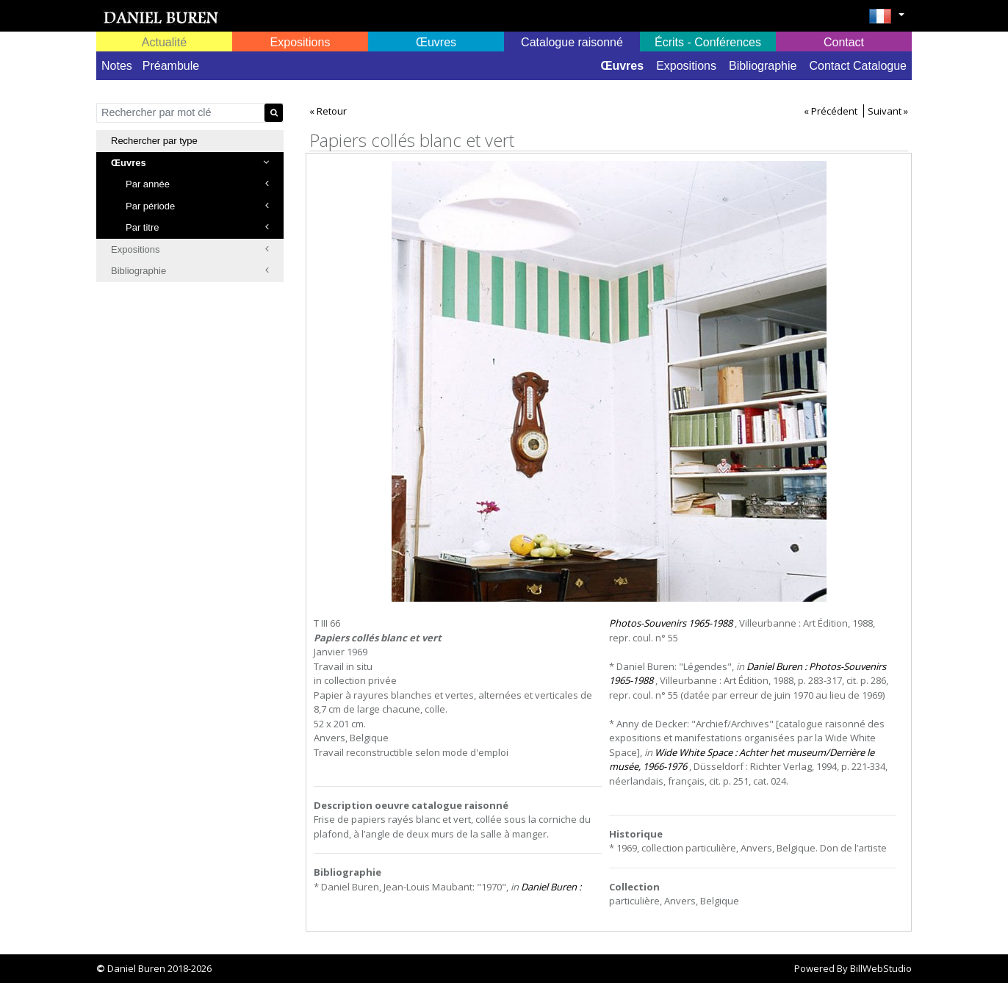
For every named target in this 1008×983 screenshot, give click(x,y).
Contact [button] (844, 42)
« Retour (328, 111)
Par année (197, 184)
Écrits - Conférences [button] (708, 42)
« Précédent (830, 111)
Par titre (197, 227)
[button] (886, 20)
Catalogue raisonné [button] (572, 42)
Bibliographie (763, 66)
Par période (197, 206)
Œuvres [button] (436, 42)
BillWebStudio (881, 968)
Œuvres (622, 66)
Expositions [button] (300, 42)
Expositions (686, 66)
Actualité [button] (164, 42)
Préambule (171, 66)
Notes (116, 66)
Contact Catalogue (858, 66)
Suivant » (888, 111)
